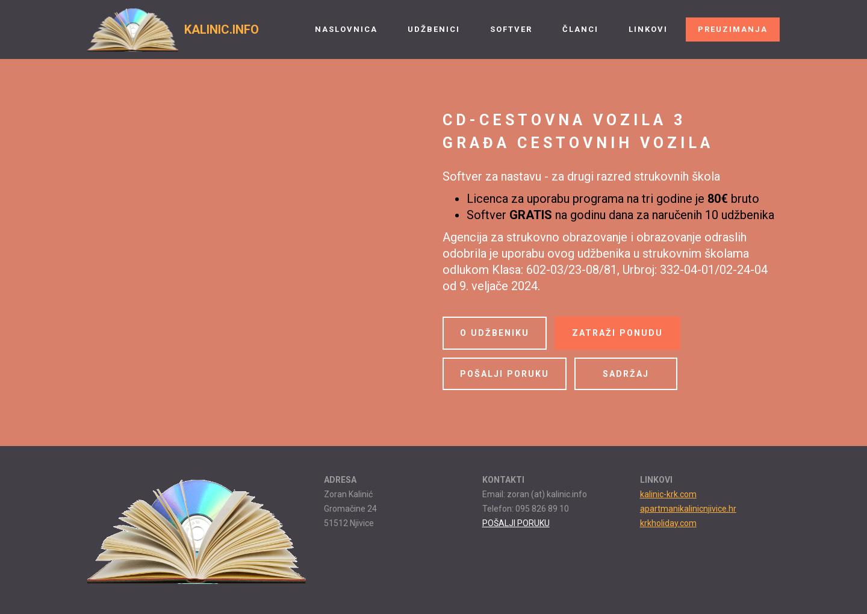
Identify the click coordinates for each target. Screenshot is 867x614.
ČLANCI (580, 29)
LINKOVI (648, 29)
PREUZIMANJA (733, 29)
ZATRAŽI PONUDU (617, 333)
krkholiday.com (668, 523)
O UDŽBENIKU (494, 333)
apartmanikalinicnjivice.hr (688, 508)
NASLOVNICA (346, 29)
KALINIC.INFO (221, 29)
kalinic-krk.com (668, 494)
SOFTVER (511, 29)
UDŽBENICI (434, 29)
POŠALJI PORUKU (504, 374)
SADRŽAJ (626, 374)
